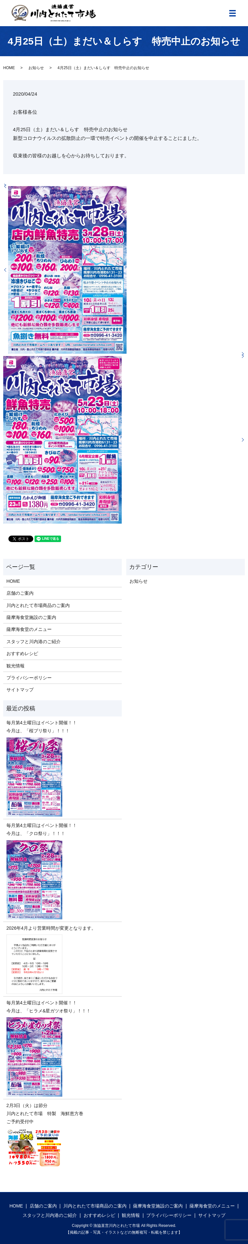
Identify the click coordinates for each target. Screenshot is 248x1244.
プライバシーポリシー (29, 677)
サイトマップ (20, 689)
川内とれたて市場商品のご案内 (38, 605)
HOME (9, 68)
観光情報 (15, 665)
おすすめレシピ (22, 653)
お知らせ (36, 68)
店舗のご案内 (20, 593)
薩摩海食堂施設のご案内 (31, 617)
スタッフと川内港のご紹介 (33, 641)
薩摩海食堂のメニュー (29, 629)
